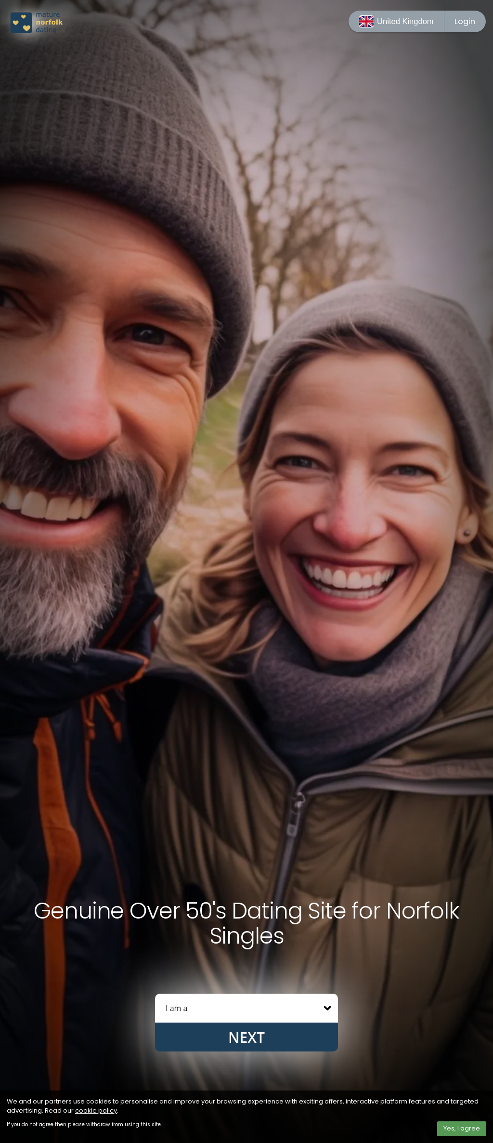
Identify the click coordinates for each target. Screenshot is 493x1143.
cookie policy (96, 1110)
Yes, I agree (461, 1128)
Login (464, 21)
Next (246, 1037)
